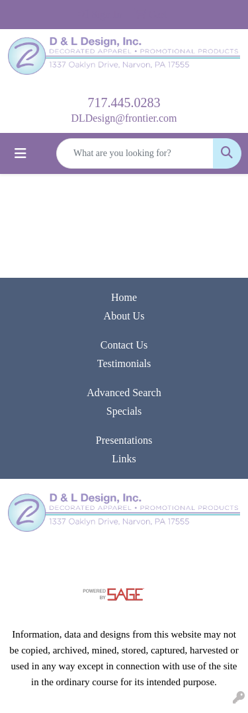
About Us (124, 315)
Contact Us (124, 345)
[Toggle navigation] (20, 153)
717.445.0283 (124, 102)
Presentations (124, 440)
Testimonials (124, 363)
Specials (124, 411)
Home (124, 297)
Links (124, 458)
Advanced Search (124, 392)
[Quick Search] (135, 153)
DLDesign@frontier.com (124, 118)
